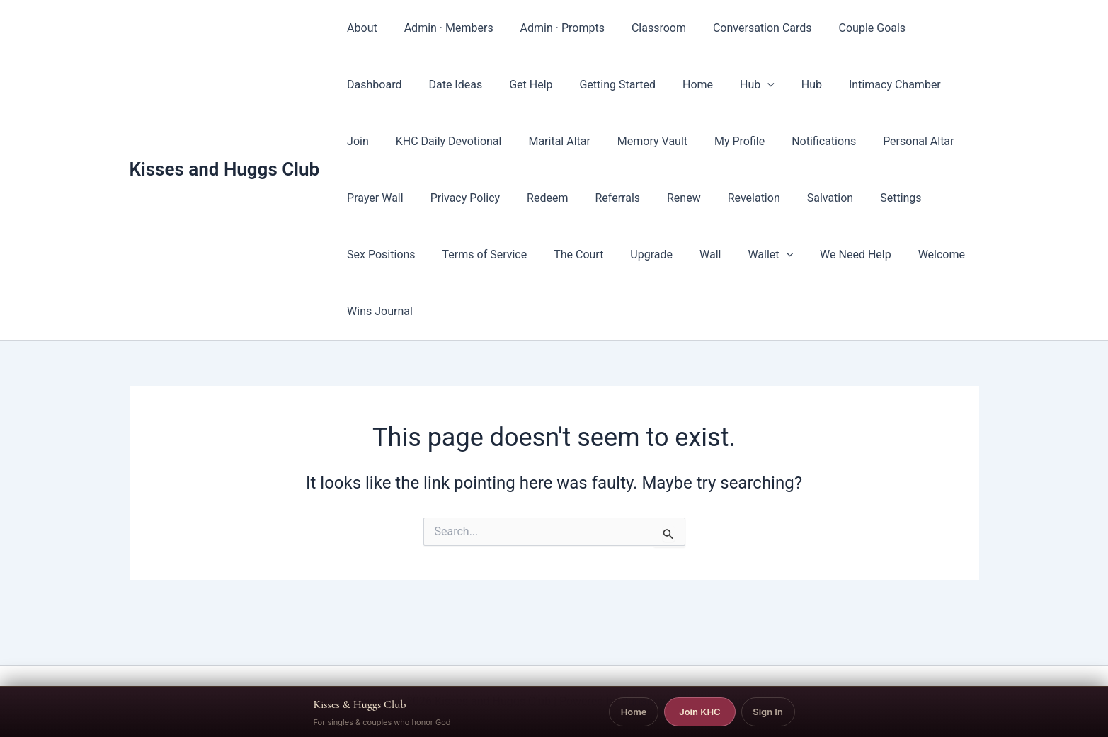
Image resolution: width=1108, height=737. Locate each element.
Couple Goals (849, 28)
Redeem (458, 198)
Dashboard (932, 28)
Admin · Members (442, 28)
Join (865, 84)
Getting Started (525, 84)
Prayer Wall (933, 141)
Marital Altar (504, 141)
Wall (600, 254)
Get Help (442, 84)
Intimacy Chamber (786, 84)
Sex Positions (867, 198)
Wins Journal (898, 254)
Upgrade (546, 254)
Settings (790, 198)
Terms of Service (387, 254)
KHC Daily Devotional (398, 141)
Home (601, 84)
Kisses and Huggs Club (225, 141)
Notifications (756, 141)
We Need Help (737, 254)
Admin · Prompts (552, 28)
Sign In (768, 711)
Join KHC (699, 711)
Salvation (723, 198)
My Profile (676, 141)
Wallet (656, 255)
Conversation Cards (743, 28)
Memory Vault (593, 141)
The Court (477, 254)
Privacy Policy (380, 198)
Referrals (524, 198)
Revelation (651, 198)
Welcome (818, 254)
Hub (656, 85)
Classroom (644, 28)
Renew (586, 198)
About (360, 28)
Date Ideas (372, 84)
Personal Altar (846, 141)
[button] (667, 85)
